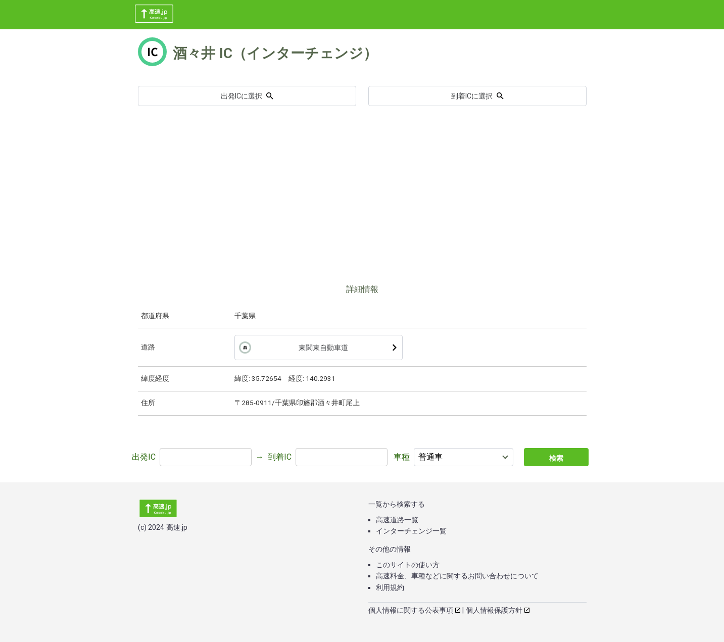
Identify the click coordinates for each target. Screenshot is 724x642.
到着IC (280, 457)
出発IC (144, 457)
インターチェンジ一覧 (411, 531)
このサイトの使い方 (408, 565)
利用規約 (390, 587)
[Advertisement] (362, 207)
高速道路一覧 (397, 520)
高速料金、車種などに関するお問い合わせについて (457, 576)
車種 (402, 457)
